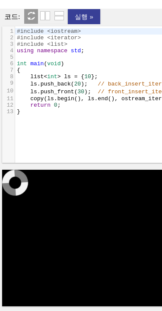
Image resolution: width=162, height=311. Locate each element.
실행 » (84, 16)
